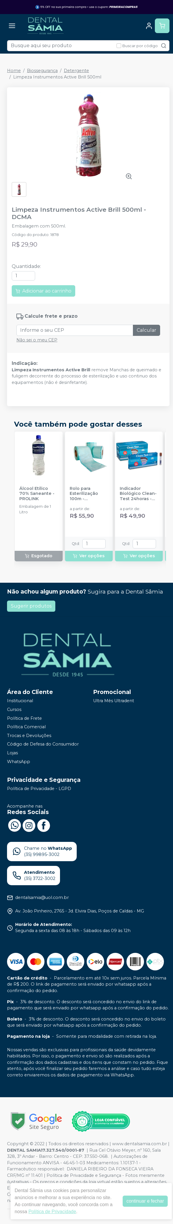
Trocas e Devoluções (29, 735)
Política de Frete (24, 718)
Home (14, 70)
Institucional (20, 700)
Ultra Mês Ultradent (113, 700)
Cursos (14, 709)
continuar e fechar (145, 1201)
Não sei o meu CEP (36, 340)
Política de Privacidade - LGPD (39, 788)
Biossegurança (42, 70)
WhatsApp (18, 761)
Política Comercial (26, 726)
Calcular (146, 330)
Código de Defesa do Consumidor (43, 744)
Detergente (76, 70)
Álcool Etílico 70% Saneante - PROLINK (36, 493)
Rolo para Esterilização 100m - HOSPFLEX (84, 493)
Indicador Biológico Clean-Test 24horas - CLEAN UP (138, 493)
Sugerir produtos (31, 606)
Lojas (12, 752)
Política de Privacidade (52, 1211)
